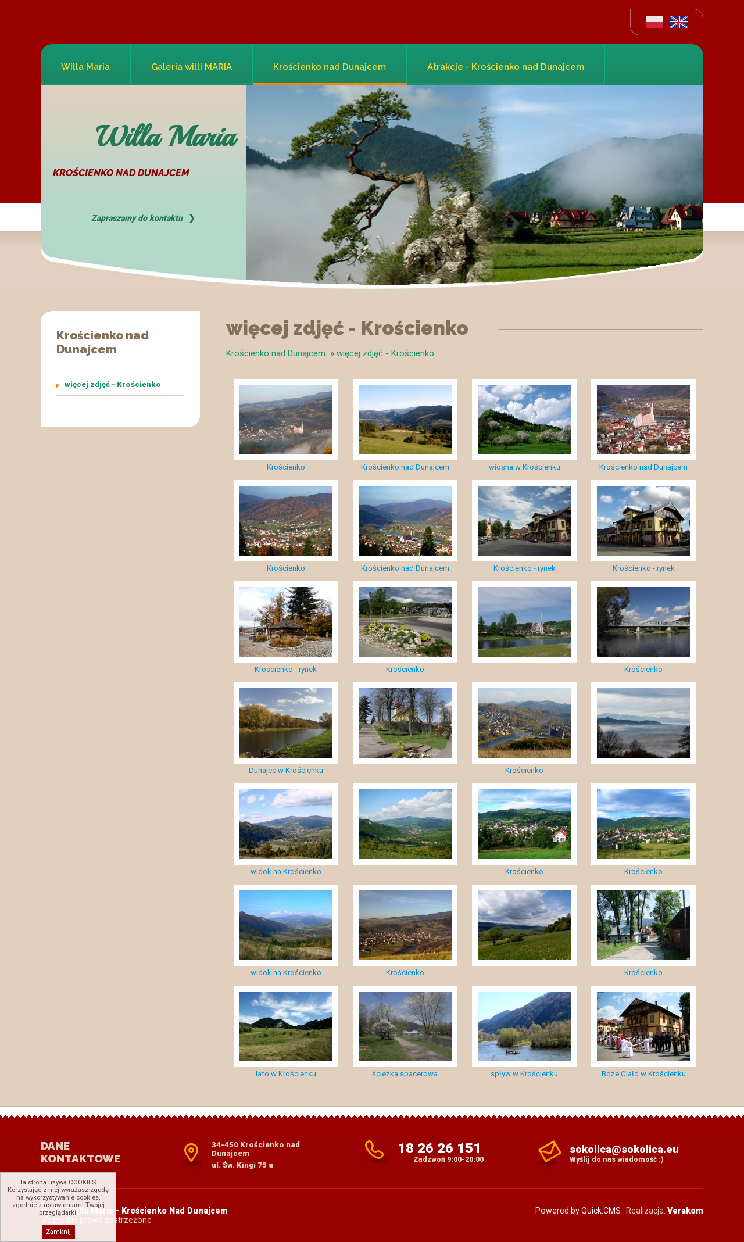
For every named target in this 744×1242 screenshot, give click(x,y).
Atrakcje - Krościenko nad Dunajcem (505, 67)
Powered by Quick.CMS (578, 1210)
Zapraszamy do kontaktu (137, 218)
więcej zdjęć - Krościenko (113, 384)
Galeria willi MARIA (191, 67)
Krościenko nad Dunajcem (329, 67)
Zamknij (58, 1232)
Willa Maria (85, 67)
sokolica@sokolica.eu (624, 1149)
